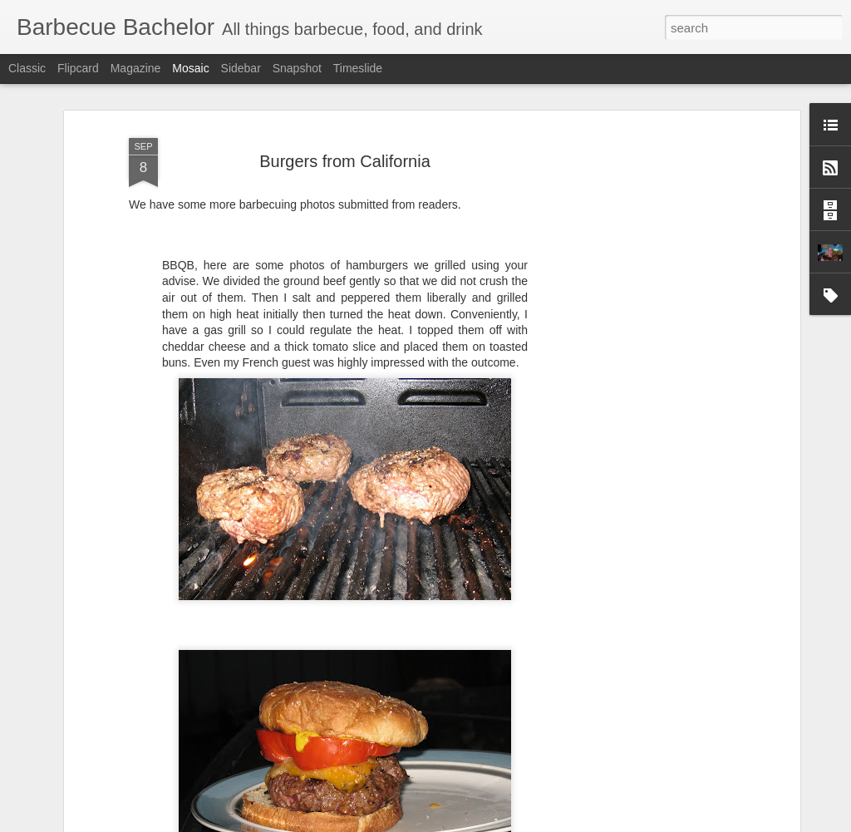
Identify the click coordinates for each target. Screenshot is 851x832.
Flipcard (78, 68)
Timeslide (357, 68)
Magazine (136, 68)
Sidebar (241, 68)
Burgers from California (344, 138)
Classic (27, 68)
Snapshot (297, 68)
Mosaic (190, 68)
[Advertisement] (652, 368)
